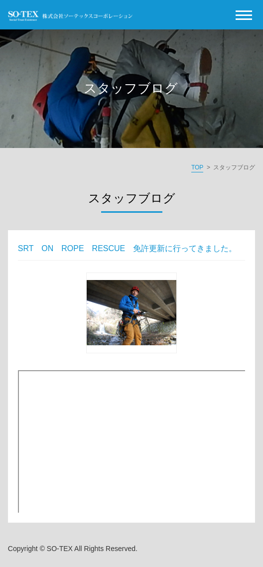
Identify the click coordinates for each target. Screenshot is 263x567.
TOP (197, 167)
